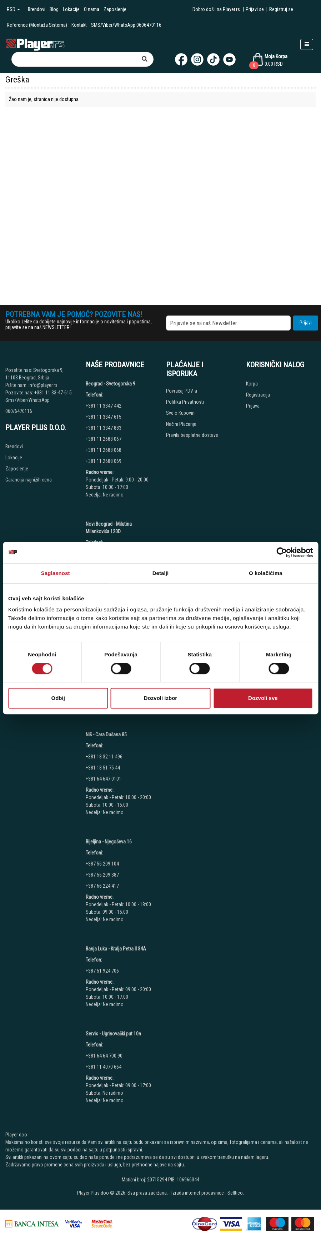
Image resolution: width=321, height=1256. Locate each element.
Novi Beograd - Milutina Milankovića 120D (109, 527)
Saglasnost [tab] (55, 573)
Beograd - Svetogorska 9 (110, 384)
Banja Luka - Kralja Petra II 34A (116, 949)
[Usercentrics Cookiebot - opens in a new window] (281, 552)
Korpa (252, 384)
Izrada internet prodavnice (197, 1193)
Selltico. (235, 1193)
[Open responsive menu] (306, 44)
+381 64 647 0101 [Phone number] (103, 779)
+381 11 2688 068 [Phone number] (103, 450)
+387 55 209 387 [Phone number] (102, 875)
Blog (54, 9)
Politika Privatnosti (185, 402)
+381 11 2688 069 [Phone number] (103, 461)
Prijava (253, 406)
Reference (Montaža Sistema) (37, 25)
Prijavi (306, 323)
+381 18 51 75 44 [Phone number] (103, 768)
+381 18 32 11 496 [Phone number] (104, 757)
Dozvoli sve (263, 698)
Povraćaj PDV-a (181, 391)
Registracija (258, 395)
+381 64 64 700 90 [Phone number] (104, 1056)
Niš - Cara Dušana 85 (106, 734)
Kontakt (79, 25)
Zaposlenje (115, 9)
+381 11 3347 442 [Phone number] (103, 406)
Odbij (58, 698)
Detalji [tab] (160, 573)
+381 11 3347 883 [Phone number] (103, 428)
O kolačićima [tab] (265, 573)
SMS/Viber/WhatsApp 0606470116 (126, 25)
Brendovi (36, 9)
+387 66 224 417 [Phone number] (102, 886)
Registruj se (281, 9)
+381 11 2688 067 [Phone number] (103, 439)
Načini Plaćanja (181, 424)
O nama (91, 9)
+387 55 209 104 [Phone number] (102, 864)
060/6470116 (18, 411)
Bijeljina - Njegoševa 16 (109, 841)
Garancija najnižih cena (28, 480)
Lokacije (71, 9)
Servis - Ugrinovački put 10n (113, 1033)
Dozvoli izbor (160, 698)
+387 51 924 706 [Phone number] (102, 971)
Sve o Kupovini (181, 413)
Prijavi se (255, 9)
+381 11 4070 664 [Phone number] (103, 1067)
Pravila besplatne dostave (192, 435)
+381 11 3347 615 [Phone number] (103, 417)
